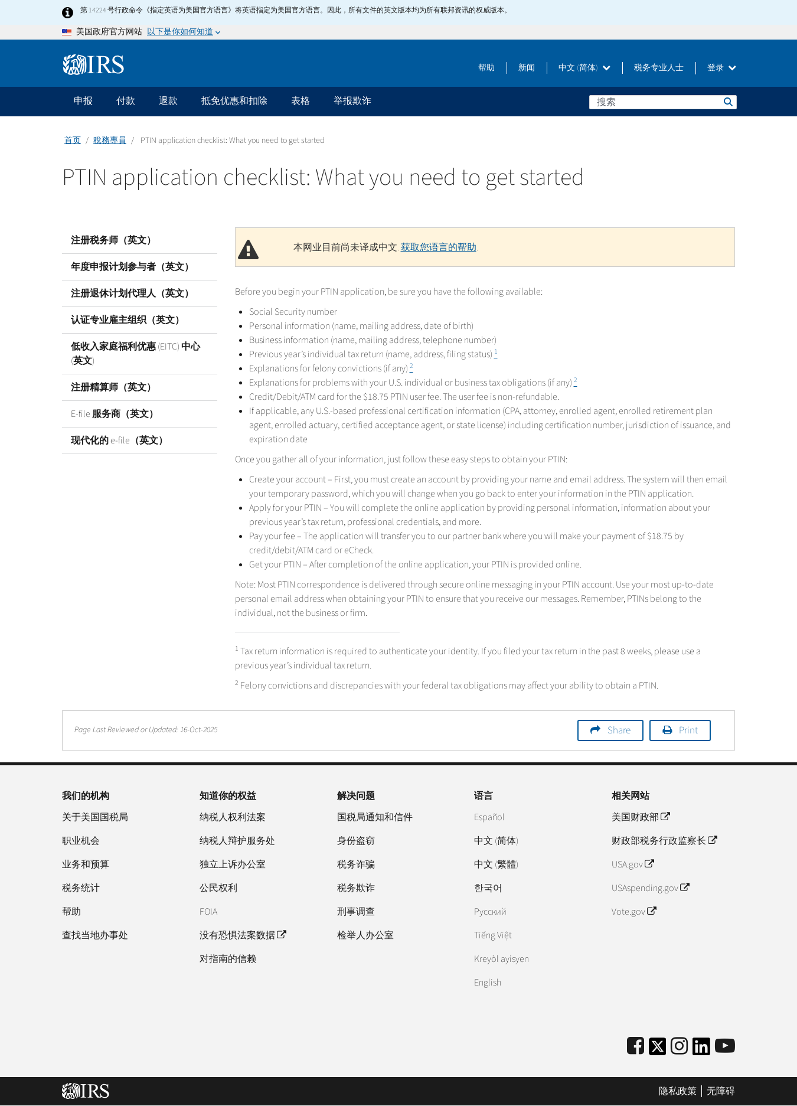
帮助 (486, 68)
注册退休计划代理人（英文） (132, 293)
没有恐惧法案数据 (243, 935)
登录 (721, 68)
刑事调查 (356, 911)
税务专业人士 (659, 68)
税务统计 (81, 888)
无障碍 (721, 1091)
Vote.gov (634, 911)
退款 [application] (168, 100)
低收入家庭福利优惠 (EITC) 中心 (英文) (135, 353)
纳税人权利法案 (233, 817)
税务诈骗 (356, 864)
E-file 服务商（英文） (114, 413)
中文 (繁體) (496, 864)
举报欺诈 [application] (352, 100)
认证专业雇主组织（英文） (127, 320)
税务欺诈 (356, 888)
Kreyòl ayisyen (501, 958)
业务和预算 (85, 864)
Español (489, 817)
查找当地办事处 (95, 935)
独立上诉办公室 (233, 864)
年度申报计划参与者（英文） (132, 266)
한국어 (488, 888)
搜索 (727, 101)
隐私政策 (678, 1091)
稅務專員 (109, 140)
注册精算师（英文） (113, 387)
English (487, 982)
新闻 (526, 68)
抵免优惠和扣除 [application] (234, 100)
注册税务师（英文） (113, 240)
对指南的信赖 (228, 958)
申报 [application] (83, 100)
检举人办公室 (365, 935)
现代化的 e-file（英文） (119, 440)
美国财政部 (640, 817)
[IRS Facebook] (635, 1046)
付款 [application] (125, 100)
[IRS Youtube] (725, 1046)
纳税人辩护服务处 (237, 840)
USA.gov (633, 864)
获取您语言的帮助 (438, 247)
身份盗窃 (356, 840)
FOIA (208, 911)
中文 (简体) (584, 68)
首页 (72, 140)
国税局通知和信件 (375, 817)
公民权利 (218, 888)
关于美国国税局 (95, 817)
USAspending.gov (650, 888)
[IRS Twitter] (658, 1050)
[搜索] (663, 102)
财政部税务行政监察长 (664, 840)
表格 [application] (300, 100)
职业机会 (81, 840)
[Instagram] (679, 1046)
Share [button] (619, 730)
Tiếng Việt (493, 935)
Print (688, 730)
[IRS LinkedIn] (701, 1050)
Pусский (490, 911)
